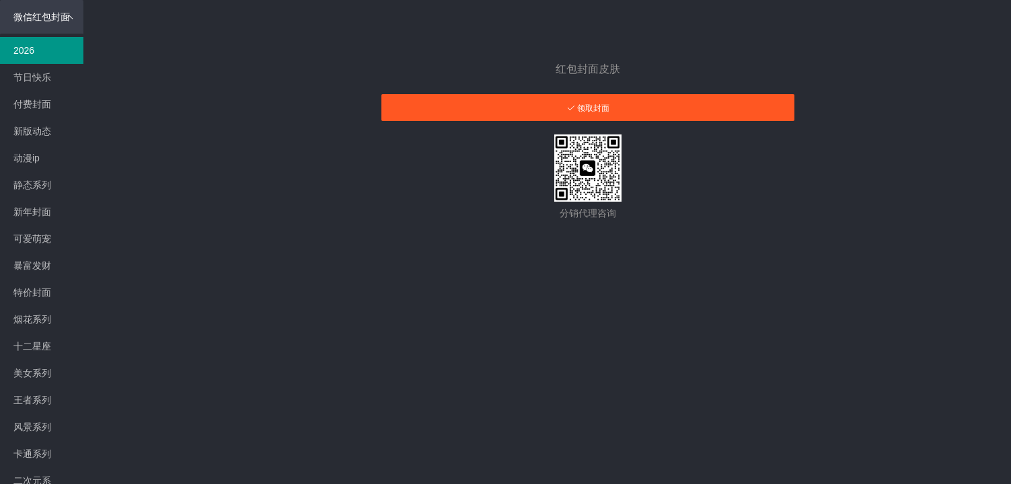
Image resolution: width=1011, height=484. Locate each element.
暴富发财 (32, 265)
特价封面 (32, 292)
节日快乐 (32, 77)
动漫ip (26, 158)
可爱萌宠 (32, 238)
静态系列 (32, 184)
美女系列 (32, 373)
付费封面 (32, 104)
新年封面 (32, 211)
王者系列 (32, 400)
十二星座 (32, 346)
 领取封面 (588, 108)
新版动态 (32, 131)
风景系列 (32, 426)
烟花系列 (32, 319)
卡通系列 (32, 453)
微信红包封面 (43, 17)
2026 (23, 50)
